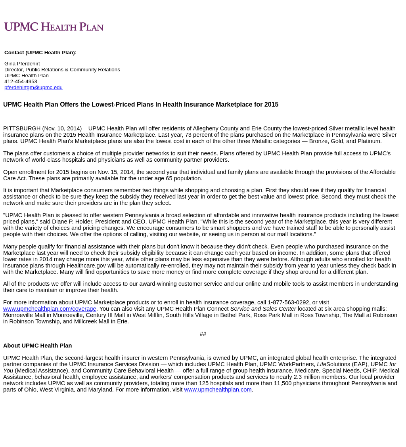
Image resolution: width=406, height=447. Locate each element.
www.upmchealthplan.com (217, 389)
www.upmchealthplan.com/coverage (49, 309)
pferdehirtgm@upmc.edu (33, 87)
